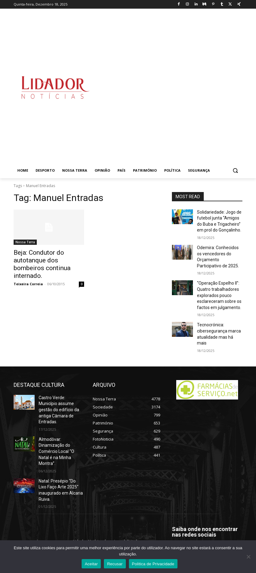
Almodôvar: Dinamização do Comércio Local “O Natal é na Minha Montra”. (61, 415)
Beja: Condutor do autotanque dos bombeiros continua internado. (48, 259)
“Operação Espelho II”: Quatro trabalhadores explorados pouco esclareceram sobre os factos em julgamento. (217, 286)
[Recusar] (248, 557)
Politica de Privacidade (153, 564)
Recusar (114, 564)
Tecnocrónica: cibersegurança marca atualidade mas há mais (218, 318)
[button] (235, 170)
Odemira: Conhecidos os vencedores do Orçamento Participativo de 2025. (218, 251)
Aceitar (91, 564)
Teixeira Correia (28, 273)
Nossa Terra (25, 242)
